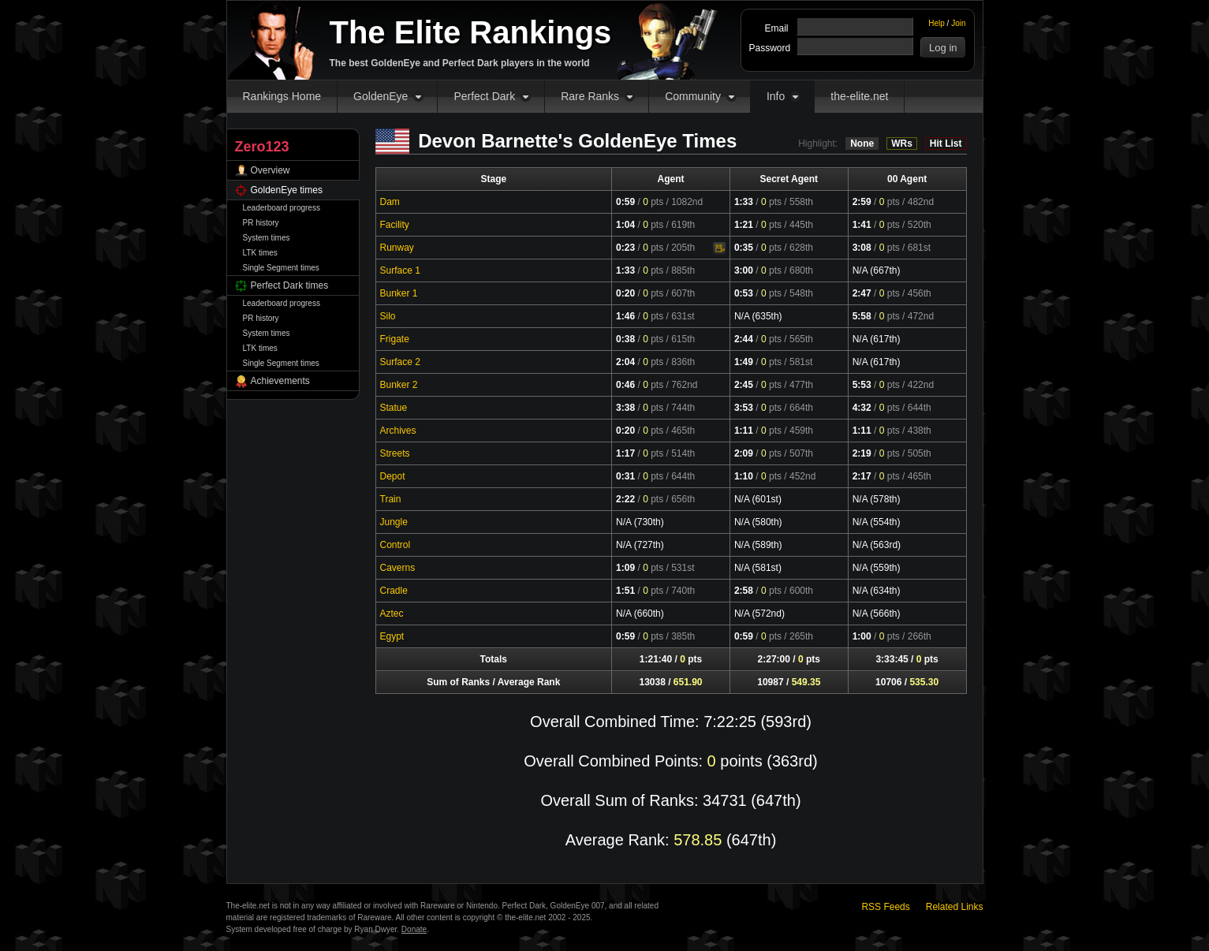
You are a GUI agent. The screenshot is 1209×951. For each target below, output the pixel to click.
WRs (901, 143)
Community (693, 96)
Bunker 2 (399, 384)
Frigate (394, 339)
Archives (398, 430)
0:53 (743, 293)
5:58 (862, 316)
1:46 (625, 316)
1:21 (743, 224)
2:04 (625, 361)
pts (653, 201)
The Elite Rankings (471, 32)
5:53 (862, 384)
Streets (395, 453)
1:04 (625, 224)
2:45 (743, 384)
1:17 (625, 453)
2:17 (862, 476)
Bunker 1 (399, 293)
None (862, 143)
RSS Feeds (885, 906)
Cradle (394, 590)
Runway (397, 247)
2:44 (743, 339)
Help (936, 23)
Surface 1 (400, 270)
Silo (388, 316)
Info (776, 96)
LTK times (260, 252)
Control (395, 544)
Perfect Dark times (290, 285)
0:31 (625, 476)
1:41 (862, 224)
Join (958, 23)
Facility (394, 224)
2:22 (625, 499)
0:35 (743, 247)
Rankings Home (282, 96)
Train (390, 499)
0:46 (625, 384)
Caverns (398, 567)
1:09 (625, 567)
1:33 (743, 201)
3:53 (743, 407)
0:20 (625, 293)
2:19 (862, 453)
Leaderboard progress (281, 207)
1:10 (743, 476)
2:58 (743, 590)
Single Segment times (281, 267)
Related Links (954, 906)
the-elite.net (859, 96)
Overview (270, 170)
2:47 (862, 293)
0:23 (625, 247)
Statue (394, 407)
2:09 (743, 453)
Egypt (392, 636)
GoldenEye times (287, 190)
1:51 (625, 590)
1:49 (743, 361)
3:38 (625, 407)
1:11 (743, 430)
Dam (390, 201)
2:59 (862, 201)
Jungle (394, 522)
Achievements (280, 380)
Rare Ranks (590, 96)
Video (719, 248)
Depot (392, 476)
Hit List (946, 143)
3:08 (862, 247)
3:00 (743, 270)
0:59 (625, 201)
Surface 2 (400, 361)
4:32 (862, 407)
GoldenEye (380, 96)
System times (266, 237)
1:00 (862, 636)
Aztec (392, 613)
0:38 (625, 339)
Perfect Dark (484, 96)
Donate (414, 929)
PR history (261, 222)
